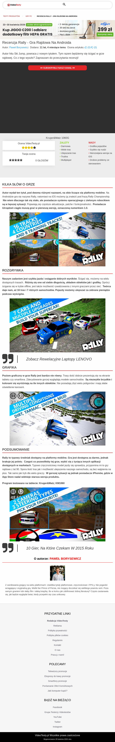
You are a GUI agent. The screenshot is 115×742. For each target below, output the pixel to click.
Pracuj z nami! (57, 655)
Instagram (57, 727)
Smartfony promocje (57, 681)
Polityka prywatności (57, 630)
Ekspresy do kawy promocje (57, 676)
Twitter (57, 722)
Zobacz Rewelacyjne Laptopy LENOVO (59, 359)
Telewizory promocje (57, 671)
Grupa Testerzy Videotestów (57, 712)
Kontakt (57, 645)
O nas (57, 650)
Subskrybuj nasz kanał (57, 68)
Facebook (57, 707)
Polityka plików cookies (57, 635)
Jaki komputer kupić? (57, 691)
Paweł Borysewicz (19, 47)
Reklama (57, 626)
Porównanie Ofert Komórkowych (58, 686)
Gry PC (29, 16)
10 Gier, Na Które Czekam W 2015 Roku (60, 548)
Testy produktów (11, 16)
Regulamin (58, 640)
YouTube (57, 717)
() (88, 47)
